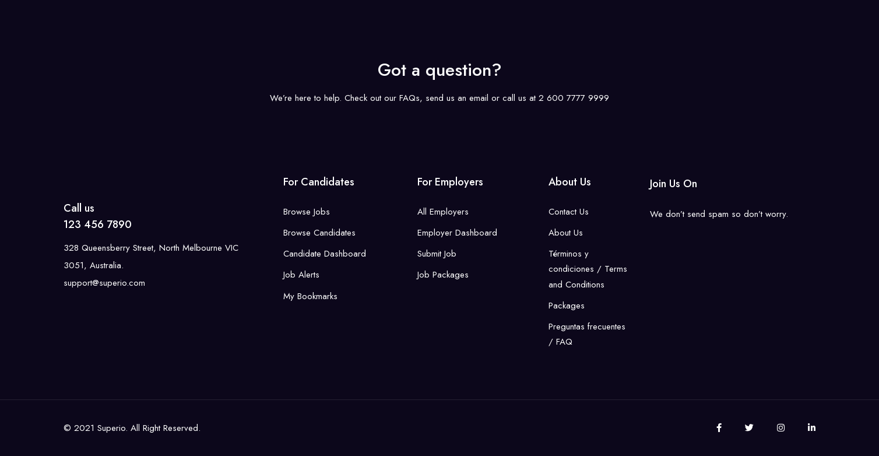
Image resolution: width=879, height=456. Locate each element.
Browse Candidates (319, 232)
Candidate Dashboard (324, 253)
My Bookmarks (310, 296)
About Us (566, 232)
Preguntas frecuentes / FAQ (587, 334)
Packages (567, 305)
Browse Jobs (306, 211)
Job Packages (443, 274)
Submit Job (436, 253)
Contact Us (569, 211)
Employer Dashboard (457, 232)
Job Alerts (301, 274)
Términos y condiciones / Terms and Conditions (588, 269)
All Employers (443, 211)
